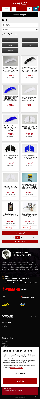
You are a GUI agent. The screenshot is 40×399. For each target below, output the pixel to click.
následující (20, 241)
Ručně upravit (20, 373)
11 (21, 237)
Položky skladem (10, 34)
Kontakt (4, 326)
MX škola (5, 341)
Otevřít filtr (20, 25)
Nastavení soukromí (20, 397)
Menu (6, 9)
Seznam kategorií (20, 15)
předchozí (20, 233)
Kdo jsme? (5, 346)
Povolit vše (20, 381)
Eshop (4, 344)
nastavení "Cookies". (16, 367)
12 (26, 237)
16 (33, 237)
